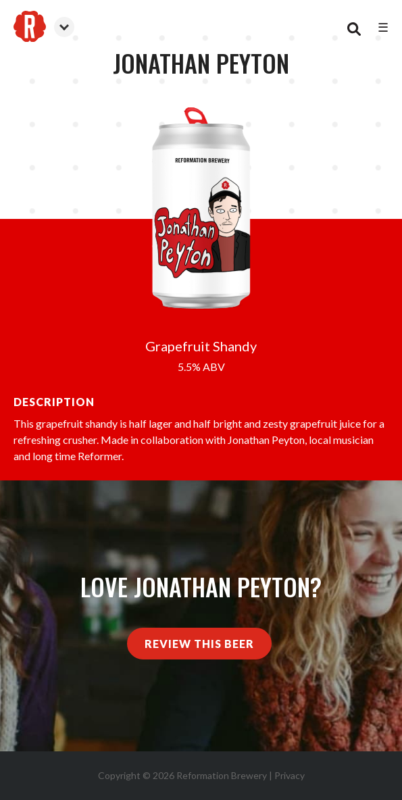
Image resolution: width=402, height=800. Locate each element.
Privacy (289, 775)
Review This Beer (199, 643)
